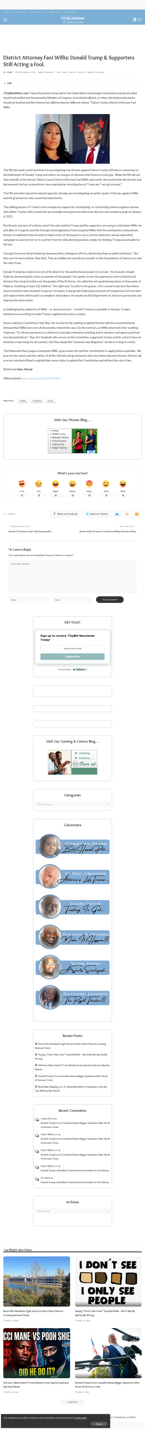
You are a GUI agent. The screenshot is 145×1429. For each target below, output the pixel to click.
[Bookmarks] (134, 20)
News (64, 72)
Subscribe (73, 663)
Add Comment (46, 72)
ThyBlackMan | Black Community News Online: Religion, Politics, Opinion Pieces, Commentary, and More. (85, 1424)
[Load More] (72, 1409)
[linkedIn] (117, 515)
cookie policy (41, 1416)
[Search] (140, 20)
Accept (40, 1421)
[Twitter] (96, 515)
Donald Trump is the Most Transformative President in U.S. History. (75, 1177)
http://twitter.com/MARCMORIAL (43, 378)
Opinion (72, 72)
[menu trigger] (6, 20)
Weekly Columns (96, 72)
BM (58, 72)
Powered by (72, 676)
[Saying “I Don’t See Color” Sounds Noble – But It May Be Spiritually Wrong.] (108, 1288)
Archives (72, 1209)
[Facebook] (65, 515)
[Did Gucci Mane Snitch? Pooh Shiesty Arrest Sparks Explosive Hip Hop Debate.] (36, 1360)
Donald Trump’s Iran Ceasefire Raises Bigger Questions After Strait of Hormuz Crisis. (75, 1131)
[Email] (137, 515)
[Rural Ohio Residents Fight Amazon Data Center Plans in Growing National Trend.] (36, 1288)
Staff (10, 72)
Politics (82, 72)
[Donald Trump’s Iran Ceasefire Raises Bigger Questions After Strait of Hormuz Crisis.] (108, 1360)
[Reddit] (127, 515)
